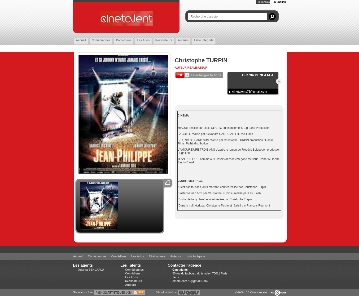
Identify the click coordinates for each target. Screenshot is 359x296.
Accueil (81, 40)
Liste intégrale (203, 40)
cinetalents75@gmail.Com (190, 281)
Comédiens (123, 40)
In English (279, 1)
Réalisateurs (163, 40)
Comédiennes (101, 40)
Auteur (181, 67)
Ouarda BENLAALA (91, 269)
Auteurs (183, 40)
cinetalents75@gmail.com (249, 91)
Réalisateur (197, 67)
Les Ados (143, 40)
